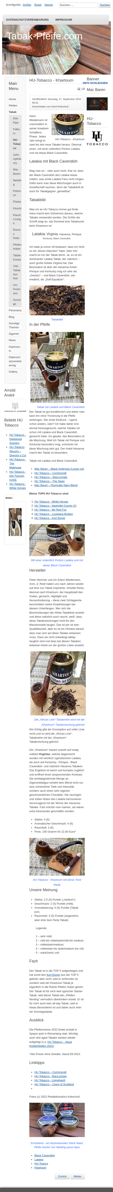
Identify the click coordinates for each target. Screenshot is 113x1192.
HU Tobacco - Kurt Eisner (49, 518)
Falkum (16, 131)
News (12, 340)
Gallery (13, 371)
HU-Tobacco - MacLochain (50, 1076)
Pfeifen (13, 105)
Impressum (63, 19)
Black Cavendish (44, 1155)
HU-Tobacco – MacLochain (50, 477)
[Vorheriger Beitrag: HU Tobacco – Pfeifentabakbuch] (62, 1176)
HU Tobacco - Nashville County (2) (55, 505)
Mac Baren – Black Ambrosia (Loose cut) (59, 468)
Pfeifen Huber (17, 246)
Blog (11, 317)
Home (12, 99)
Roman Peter (16, 233)
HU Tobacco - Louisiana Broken (53, 514)
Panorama (15, 310)
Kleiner (49, 4)
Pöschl (17, 208)
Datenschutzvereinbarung (27, 19)
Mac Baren (16, 171)
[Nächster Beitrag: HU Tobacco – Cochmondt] (77, 1176)
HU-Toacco (41, 1163)
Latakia (38, 1159)
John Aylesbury (17, 158)
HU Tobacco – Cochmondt (50, 473)
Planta (17, 201)
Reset (38, 4)
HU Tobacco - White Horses (51, 501)
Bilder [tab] (9, 498)
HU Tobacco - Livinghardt (49, 1080)
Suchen (105, 5)
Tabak (12, 112)
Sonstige (17, 302)
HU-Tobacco (17, 144)
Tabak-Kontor (17, 257)
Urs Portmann (16, 289)
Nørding (17, 182)
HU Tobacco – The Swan (49, 481)
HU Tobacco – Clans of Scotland (54, 1084)
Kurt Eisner (53, 974)
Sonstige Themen (14, 325)
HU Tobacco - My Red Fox (50, 509)
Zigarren (14, 333)
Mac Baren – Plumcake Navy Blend (55, 485)
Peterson (17, 193)
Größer (27, 4)
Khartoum (40, 1167)
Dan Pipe (16, 120)
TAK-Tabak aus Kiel (16, 272)
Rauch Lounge (17, 219)
